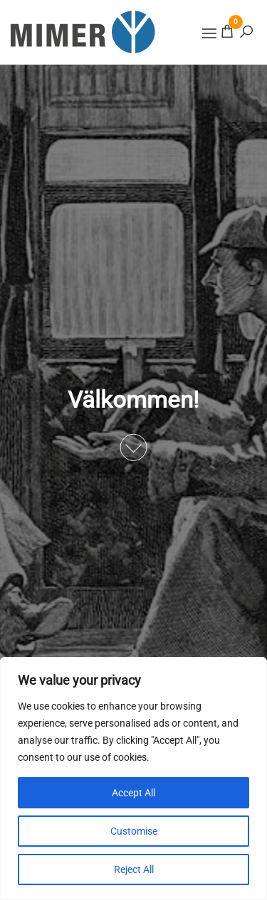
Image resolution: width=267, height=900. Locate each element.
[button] (209, 33)
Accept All (133, 792)
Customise (133, 831)
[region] (133, 778)
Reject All (134, 869)
